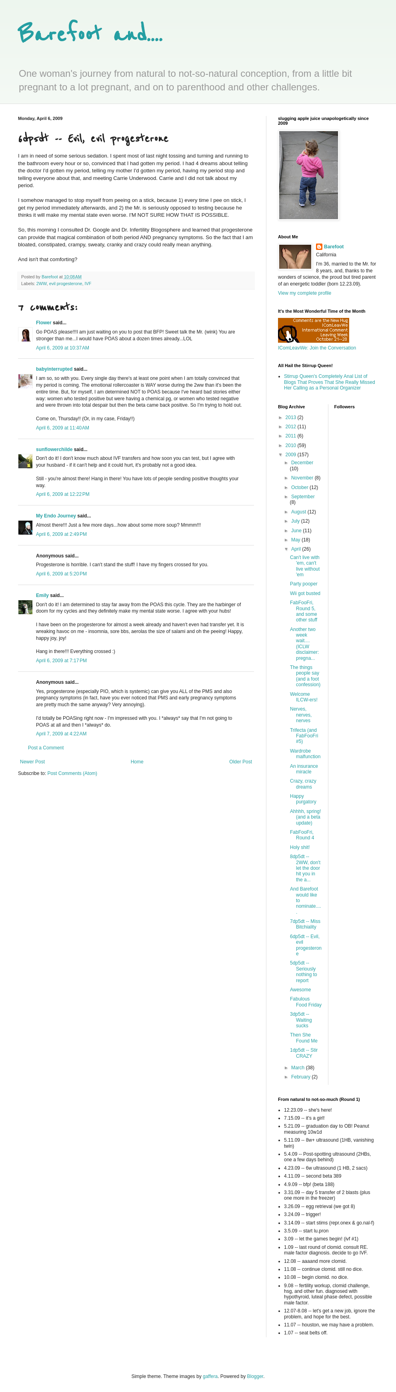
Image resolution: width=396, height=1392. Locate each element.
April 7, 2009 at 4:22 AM (61, 734)
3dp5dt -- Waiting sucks (301, 1020)
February (301, 1077)
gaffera (210, 1376)
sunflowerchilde (54, 449)
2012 (292, 426)
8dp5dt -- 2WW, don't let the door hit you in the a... (305, 868)
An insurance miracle (304, 769)
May (296, 540)
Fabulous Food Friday (306, 1001)
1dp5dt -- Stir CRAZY (304, 1052)
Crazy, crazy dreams (303, 783)
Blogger (255, 1376)
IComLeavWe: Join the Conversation (317, 348)
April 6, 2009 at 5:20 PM (61, 574)
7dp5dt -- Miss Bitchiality (305, 924)
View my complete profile (304, 293)
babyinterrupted (54, 369)
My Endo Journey (56, 516)
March (298, 1067)
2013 (292, 417)
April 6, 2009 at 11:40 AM (62, 428)
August (299, 512)
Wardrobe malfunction (305, 753)
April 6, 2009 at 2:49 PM (61, 534)
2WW (41, 283)
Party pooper (304, 584)
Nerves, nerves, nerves (301, 714)
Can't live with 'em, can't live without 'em (305, 566)
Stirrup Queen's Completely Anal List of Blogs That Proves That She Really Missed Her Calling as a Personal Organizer (329, 382)
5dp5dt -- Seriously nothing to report (303, 971)
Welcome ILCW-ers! (304, 697)
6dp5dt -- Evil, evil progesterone (306, 945)
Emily (42, 595)
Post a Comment (46, 748)
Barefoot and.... (90, 35)
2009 (292, 454)
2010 (292, 445)
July (296, 521)
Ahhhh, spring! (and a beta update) (305, 817)
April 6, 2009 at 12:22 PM (63, 494)
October (300, 487)
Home (137, 762)
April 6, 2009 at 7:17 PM (61, 660)
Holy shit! (300, 847)
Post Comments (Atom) (72, 773)
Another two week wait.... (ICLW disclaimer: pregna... (304, 644)
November (303, 478)
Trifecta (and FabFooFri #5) (304, 736)
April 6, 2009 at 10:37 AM (62, 348)
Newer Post (32, 762)
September (303, 496)
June (297, 530)
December (302, 462)
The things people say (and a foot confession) (305, 676)
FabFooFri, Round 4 (302, 835)
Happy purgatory (303, 799)
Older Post (240, 762)
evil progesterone (65, 283)
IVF (87, 283)
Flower (44, 323)
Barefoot (334, 247)
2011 (292, 436)
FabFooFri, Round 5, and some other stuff (303, 611)
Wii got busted (305, 593)
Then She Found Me (304, 1037)
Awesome (300, 990)
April (296, 549)
